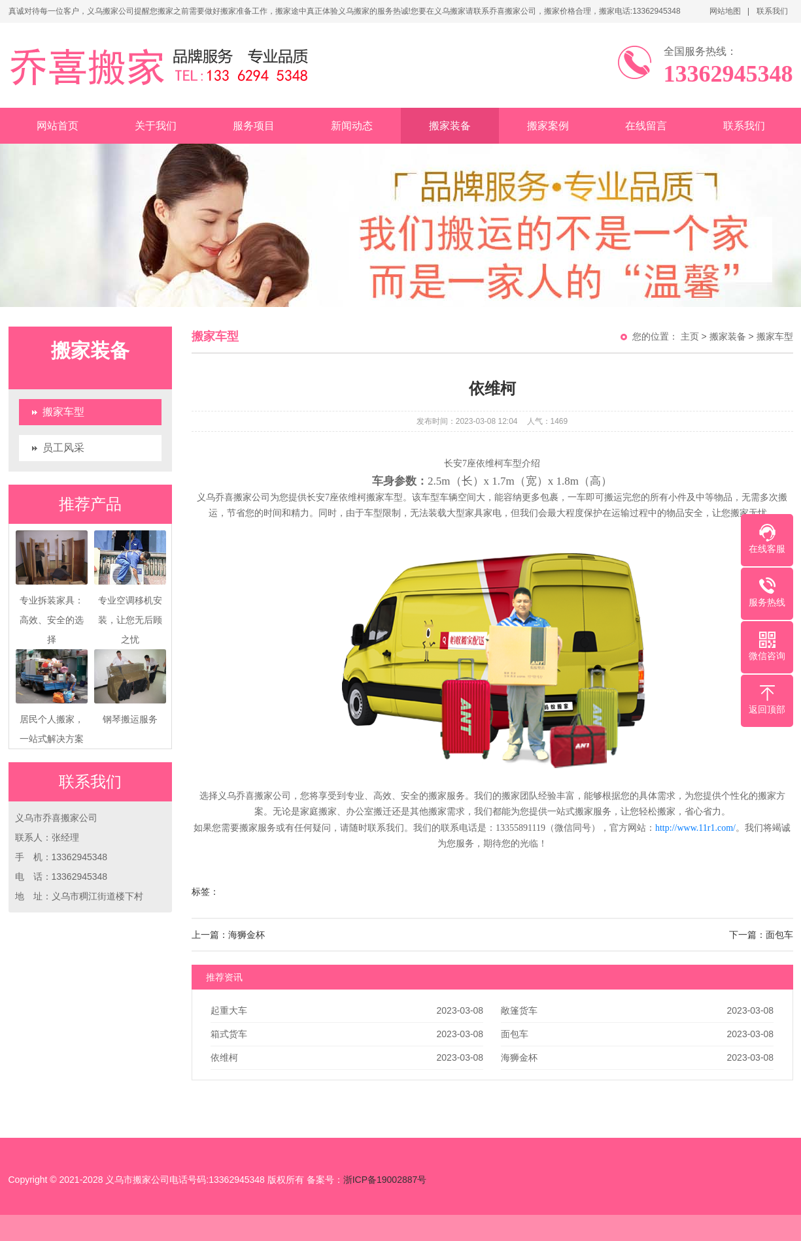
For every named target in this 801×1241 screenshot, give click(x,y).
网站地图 (725, 11)
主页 (690, 336)
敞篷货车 (519, 1010)
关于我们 (156, 125)
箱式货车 (229, 1034)
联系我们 (772, 11)
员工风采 (63, 447)
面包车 (514, 1034)
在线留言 (646, 125)
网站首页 (57, 125)
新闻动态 (352, 125)
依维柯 (224, 1057)
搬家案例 (548, 125)
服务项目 (254, 125)
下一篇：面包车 (761, 934)
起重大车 (229, 1010)
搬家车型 (63, 411)
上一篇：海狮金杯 (228, 934)
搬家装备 (450, 125)
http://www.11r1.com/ (695, 828)
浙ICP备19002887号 (385, 1179)
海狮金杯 (519, 1057)
